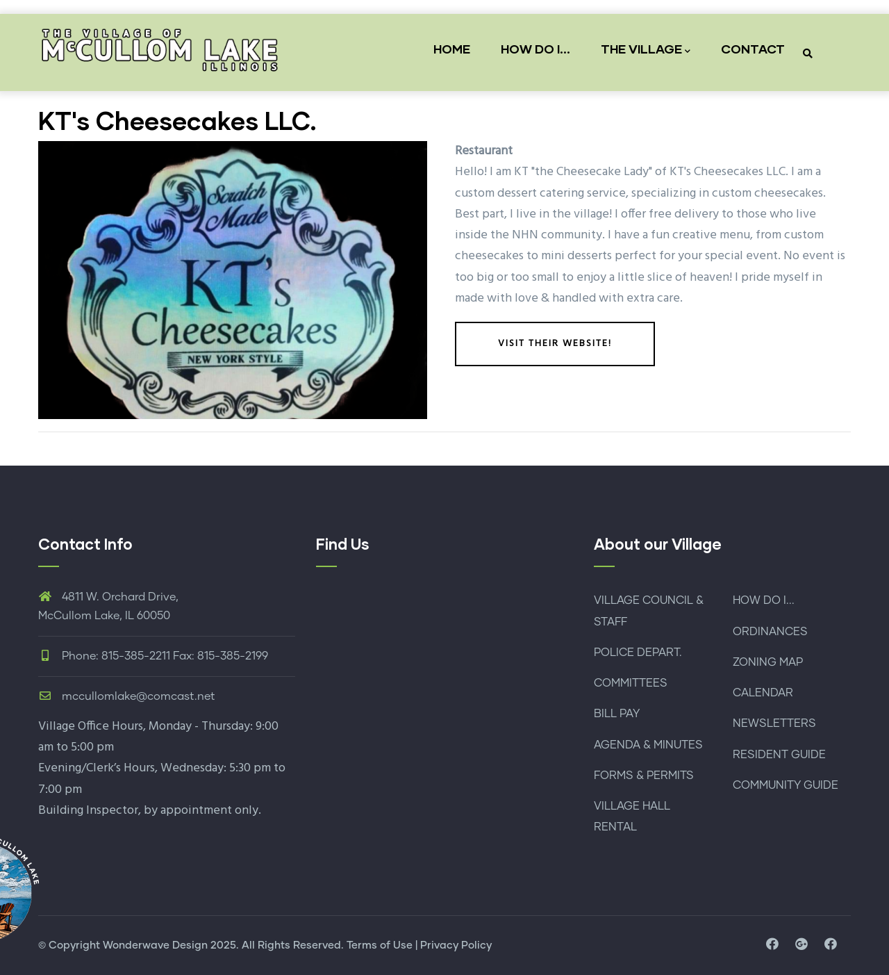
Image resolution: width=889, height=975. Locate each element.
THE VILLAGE (645, 49)
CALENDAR (763, 692)
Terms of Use (380, 945)
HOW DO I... (535, 48)
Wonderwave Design (155, 945)
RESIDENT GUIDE (779, 754)
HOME (451, 48)
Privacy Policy (456, 945)
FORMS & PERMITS (644, 775)
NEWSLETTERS (774, 723)
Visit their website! (555, 344)
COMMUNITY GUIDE (785, 785)
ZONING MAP (768, 662)
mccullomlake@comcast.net (126, 696)
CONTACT (753, 48)
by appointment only (201, 811)
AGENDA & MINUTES (648, 745)
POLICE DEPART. (638, 652)
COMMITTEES (630, 683)
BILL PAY (617, 713)
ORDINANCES (770, 631)
